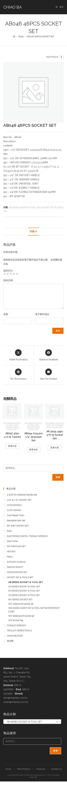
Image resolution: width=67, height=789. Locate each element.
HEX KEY (11, 551)
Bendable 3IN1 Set (16, 520)
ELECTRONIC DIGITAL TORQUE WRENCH (27, 536)
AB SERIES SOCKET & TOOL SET (25, 207)
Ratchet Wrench (15, 567)
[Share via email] (48, 375)
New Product (23, 769)
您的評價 (8, 280)
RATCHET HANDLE (16, 562)
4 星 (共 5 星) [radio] (14, 274)
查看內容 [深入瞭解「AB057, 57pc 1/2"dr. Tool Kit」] (12, 446)
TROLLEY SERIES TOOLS (19, 630)
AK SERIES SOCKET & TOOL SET (54, 424)
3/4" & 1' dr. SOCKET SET (19, 500)
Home (8, 769)
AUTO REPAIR (14, 510)
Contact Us (56, 769)
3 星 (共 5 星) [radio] (11, 274)
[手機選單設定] (60, 7)
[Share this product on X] (18, 355)
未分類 (10, 641)
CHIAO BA (12, 7)
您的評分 (8, 270)
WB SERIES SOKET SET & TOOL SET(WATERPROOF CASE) (34, 610)
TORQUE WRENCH (16, 625)
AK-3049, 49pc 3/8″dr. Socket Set (55, 435)
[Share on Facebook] (48, 355)
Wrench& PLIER (15, 635)
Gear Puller (12, 541)
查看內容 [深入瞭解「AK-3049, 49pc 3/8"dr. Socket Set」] (54, 447)
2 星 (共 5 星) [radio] (7, 274)
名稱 (6, 314)
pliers (9, 556)
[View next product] (61, 57)
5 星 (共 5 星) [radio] (17, 274)
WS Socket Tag (15, 620)
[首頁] (14, 36)
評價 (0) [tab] (33, 231)
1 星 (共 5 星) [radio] (4, 274)
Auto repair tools (15, 515)
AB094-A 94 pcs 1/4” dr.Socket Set (33, 437)
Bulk (9, 531)
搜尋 (58, 477)
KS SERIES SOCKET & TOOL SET (24, 595)
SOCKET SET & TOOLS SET (12, 428)
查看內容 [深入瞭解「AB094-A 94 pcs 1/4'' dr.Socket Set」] (33, 449)
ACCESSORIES (14, 505)
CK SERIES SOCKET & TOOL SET (24, 590)
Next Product (52, 57)
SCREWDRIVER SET (17, 572)
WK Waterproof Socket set (21, 616)
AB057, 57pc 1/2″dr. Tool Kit (12, 435)
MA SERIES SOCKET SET (20, 599)
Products (40, 769)
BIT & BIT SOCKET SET (18, 525)
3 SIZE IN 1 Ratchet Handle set (22, 494)
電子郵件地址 (43, 314)
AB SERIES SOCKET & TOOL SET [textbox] (31, 721)
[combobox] (32, 721)
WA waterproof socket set (20, 604)
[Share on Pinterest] (18, 375)
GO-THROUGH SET (16, 546)
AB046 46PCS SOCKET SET (40, 36)
